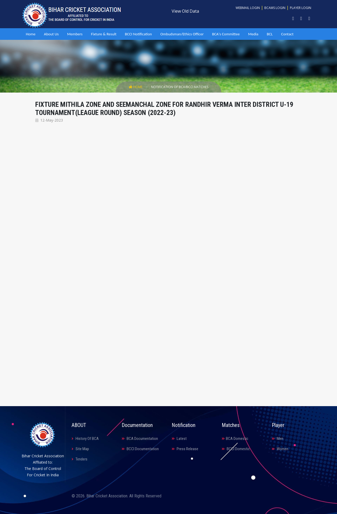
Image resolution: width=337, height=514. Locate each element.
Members (74, 34)
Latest (179, 438)
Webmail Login (248, 8)
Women (280, 448)
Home (31, 34)
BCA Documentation (140, 438)
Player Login (300, 8)
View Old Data (185, 11)
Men (277, 438)
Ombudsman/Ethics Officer (182, 34)
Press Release (185, 448)
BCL (269, 34)
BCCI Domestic (236, 448)
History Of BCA (85, 438)
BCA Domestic (235, 438)
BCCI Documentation (140, 448)
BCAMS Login (274, 8)
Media (253, 34)
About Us (51, 34)
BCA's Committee (226, 34)
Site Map (80, 448)
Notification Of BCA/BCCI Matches (179, 87)
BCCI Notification (138, 34)
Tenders (79, 459)
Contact (287, 34)
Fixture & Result (103, 34)
